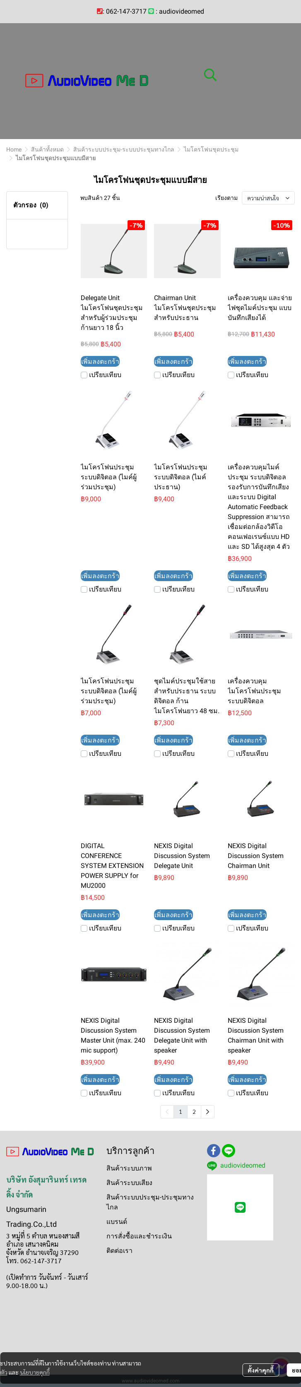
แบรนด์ (116, 1222)
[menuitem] (207, 1111)
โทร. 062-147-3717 (34, 1260)
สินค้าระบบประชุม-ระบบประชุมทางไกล (123, 149)
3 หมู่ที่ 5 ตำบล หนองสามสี (42, 1235)
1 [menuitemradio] (180, 1111)
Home (14, 149)
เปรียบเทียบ (105, 375)
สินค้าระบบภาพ (129, 1168)
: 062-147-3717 (125, 11)
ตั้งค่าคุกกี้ (261, 1370)
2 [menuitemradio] (194, 1111)
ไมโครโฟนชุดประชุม (211, 149)
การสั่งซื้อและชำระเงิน (139, 1236)
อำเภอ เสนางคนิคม (32, 1244)
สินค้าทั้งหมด (47, 149)
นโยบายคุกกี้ (35, 1372)
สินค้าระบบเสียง (129, 1183)
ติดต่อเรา (119, 1251)
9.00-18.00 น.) (27, 1285)
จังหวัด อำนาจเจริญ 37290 (42, 1252)
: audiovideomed (180, 11)
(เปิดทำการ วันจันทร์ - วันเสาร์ (47, 1277)
